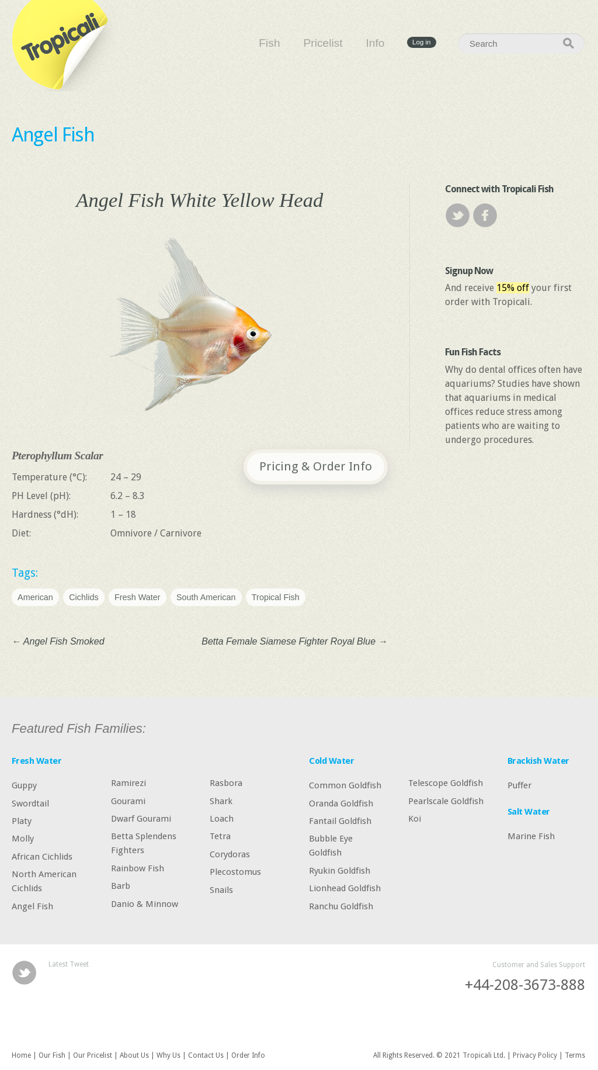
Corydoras (230, 854)
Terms (575, 1055)
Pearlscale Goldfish (446, 800)
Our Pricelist (92, 1055)
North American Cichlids (44, 881)
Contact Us (206, 1055)
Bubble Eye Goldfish (331, 845)
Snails (221, 889)
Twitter (457, 215)
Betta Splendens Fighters (143, 843)
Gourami (128, 800)
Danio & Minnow (144, 903)
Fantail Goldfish (340, 821)
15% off (512, 287)
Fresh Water (137, 597)
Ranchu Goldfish (341, 906)
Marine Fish (531, 836)
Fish (269, 43)
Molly (23, 838)
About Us (134, 1055)
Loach (222, 818)
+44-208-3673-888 (525, 984)
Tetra (220, 836)
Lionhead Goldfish (345, 888)
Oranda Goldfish (341, 803)
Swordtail (30, 803)
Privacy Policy (535, 1055)
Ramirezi (128, 783)
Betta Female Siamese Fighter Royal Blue (294, 641)
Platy (22, 821)
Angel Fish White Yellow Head (199, 200)
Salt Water (528, 811)
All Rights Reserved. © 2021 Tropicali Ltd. (439, 1055)
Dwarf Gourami (141, 818)
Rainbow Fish (137, 868)
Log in (421, 42)
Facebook (485, 215)
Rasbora (226, 783)
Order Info (248, 1055)
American (35, 597)
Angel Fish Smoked (58, 641)
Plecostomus (235, 872)
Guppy (24, 785)
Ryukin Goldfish (339, 870)
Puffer (519, 785)
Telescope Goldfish (445, 783)
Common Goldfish (345, 785)
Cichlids (83, 597)
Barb (120, 886)
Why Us (168, 1055)
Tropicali (64, 45)
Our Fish (52, 1055)
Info (375, 43)
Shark (221, 800)
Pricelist (322, 43)
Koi (414, 818)
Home (21, 1055)
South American (206, 597)
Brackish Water (538, 761)
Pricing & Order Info (315, 466)
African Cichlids (42, 856)
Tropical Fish (276, 597)
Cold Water (331, 761)
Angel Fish (53, 134)
